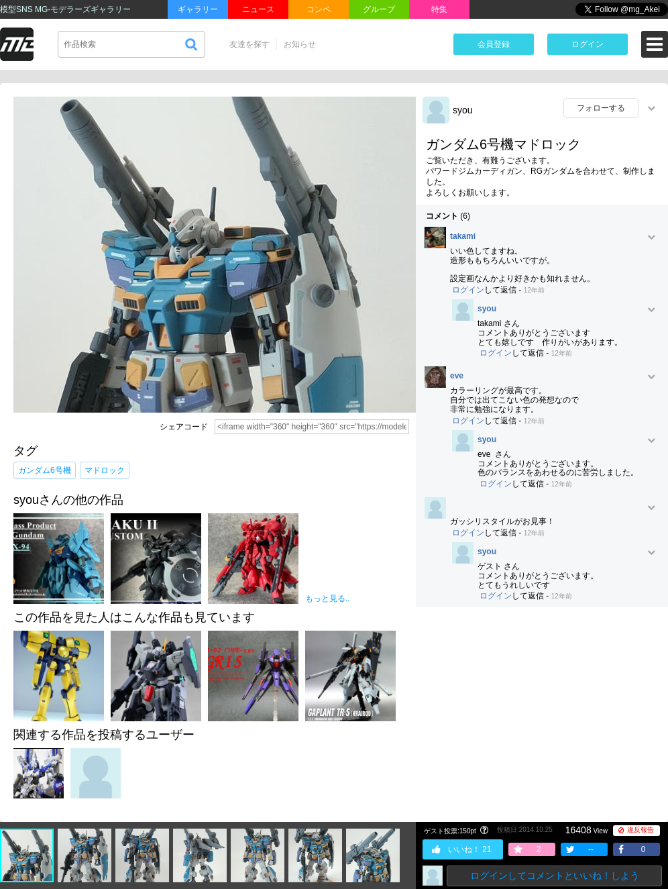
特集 (439, 9)
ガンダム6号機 (44, 470)
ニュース (258, 9)
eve (456, 376)
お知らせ (300, 44)
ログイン (587, 44)
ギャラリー (198, 9)
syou (463, 110)
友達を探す (249, 44)
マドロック (105, 470)
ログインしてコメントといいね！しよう (554, 875)
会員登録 (494, 44)
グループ (379, 9)
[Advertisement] (542, 714)
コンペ (319, 9)
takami (463, 236)
